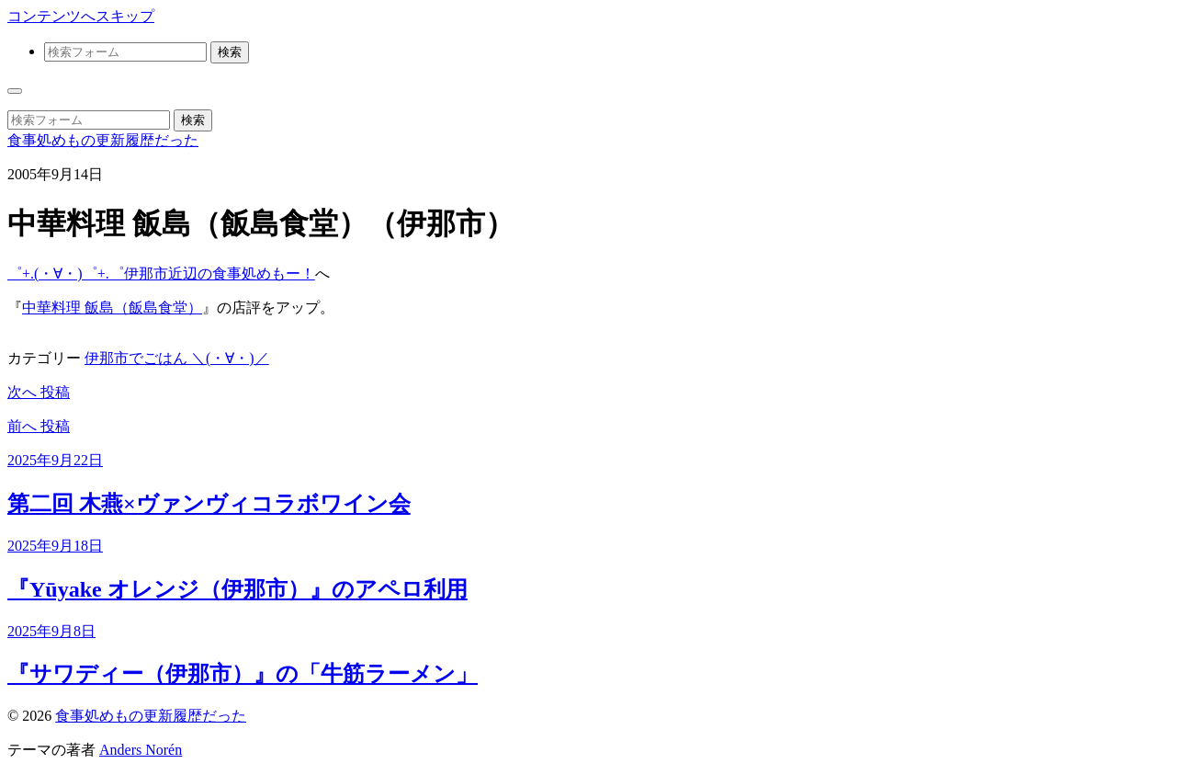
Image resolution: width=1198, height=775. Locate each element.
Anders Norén (140, 750)
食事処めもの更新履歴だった (102, 140)
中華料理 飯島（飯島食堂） (112, 307)
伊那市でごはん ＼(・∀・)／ (177, 358)
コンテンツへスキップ (80, 16)
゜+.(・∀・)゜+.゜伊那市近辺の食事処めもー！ (161, 273)
